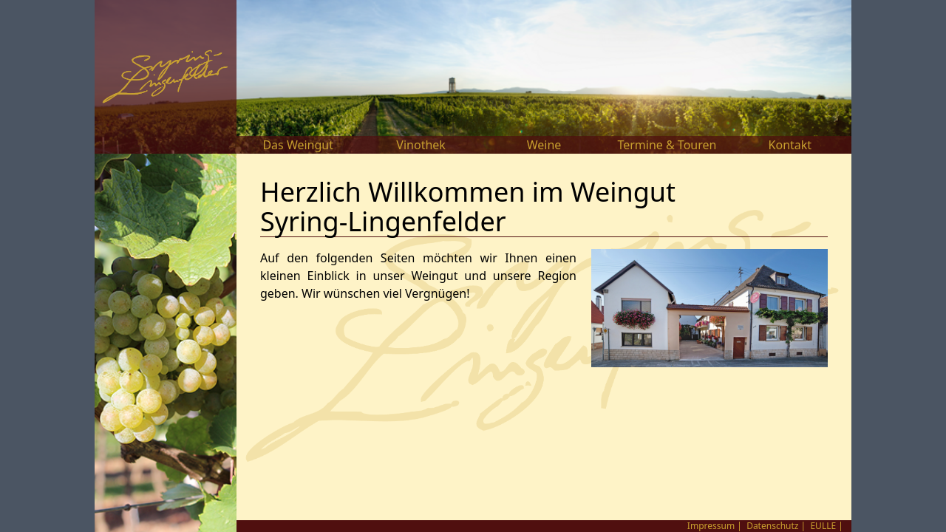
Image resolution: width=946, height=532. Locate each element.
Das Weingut (297, 145)
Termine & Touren (666, 145)
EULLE (823, 525)
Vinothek (421, 145)
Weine (544, 145)
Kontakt (790, 145)
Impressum (711, 525)
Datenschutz (772, 525)
